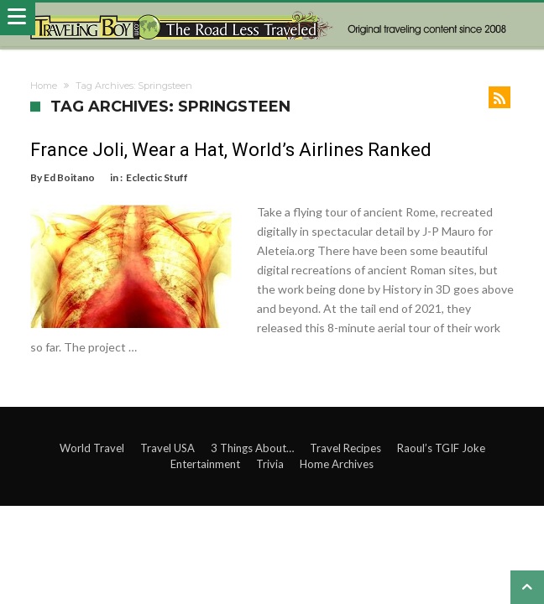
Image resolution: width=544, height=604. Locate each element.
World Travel (92, 448)
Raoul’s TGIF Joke (441, 448)
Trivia (270, 464)
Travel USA (167, 448)
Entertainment (205, 464)
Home (43, 85)
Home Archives (337, 464)
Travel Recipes (345, 448)
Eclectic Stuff (157, 177)
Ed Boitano (69, 177)
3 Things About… (252, 448)
